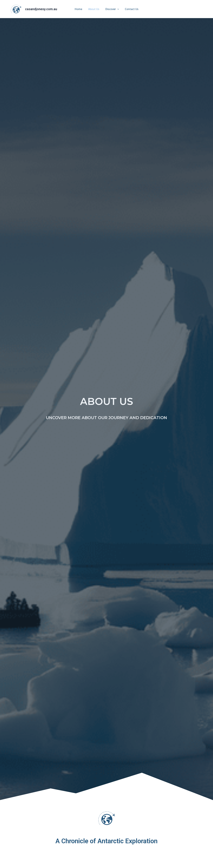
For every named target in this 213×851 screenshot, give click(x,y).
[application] (117, 9)
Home (79, 9)
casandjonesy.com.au (41, 9)
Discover (112, 9)
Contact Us (130, 9)
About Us (94, 9)
